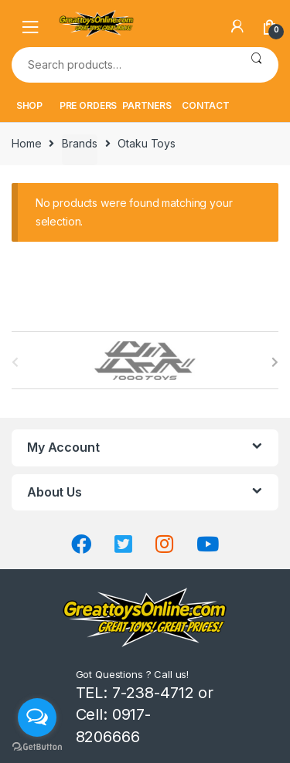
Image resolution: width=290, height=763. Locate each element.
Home (26, 143)
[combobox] (123, 65)
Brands (79, 143)
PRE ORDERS (89, 105)
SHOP (29, 105)
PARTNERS (147, 105)
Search (256, 65)
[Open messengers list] (37, 717)
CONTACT (206, 105)
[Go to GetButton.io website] (37, 747)
